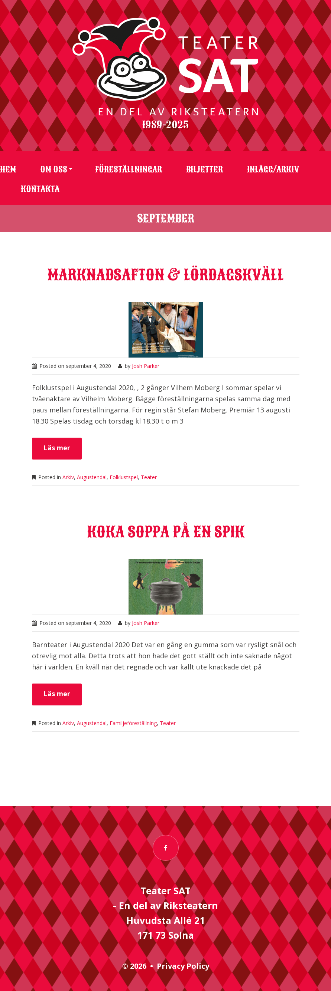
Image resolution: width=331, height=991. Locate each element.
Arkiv (68, 477)
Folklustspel (124, 477)
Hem (8, 169)
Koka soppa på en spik (165, 532)
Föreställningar (128, 169)
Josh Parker (145, 365)
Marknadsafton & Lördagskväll (166, 275)
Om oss (53, 169)
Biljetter (204, 169)
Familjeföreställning (133, 723)
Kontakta (40, 189)
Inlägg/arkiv (273, 169)
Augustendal (92, 477)
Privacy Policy (183, 966)
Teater (149, 477)
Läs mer (56, 447)
